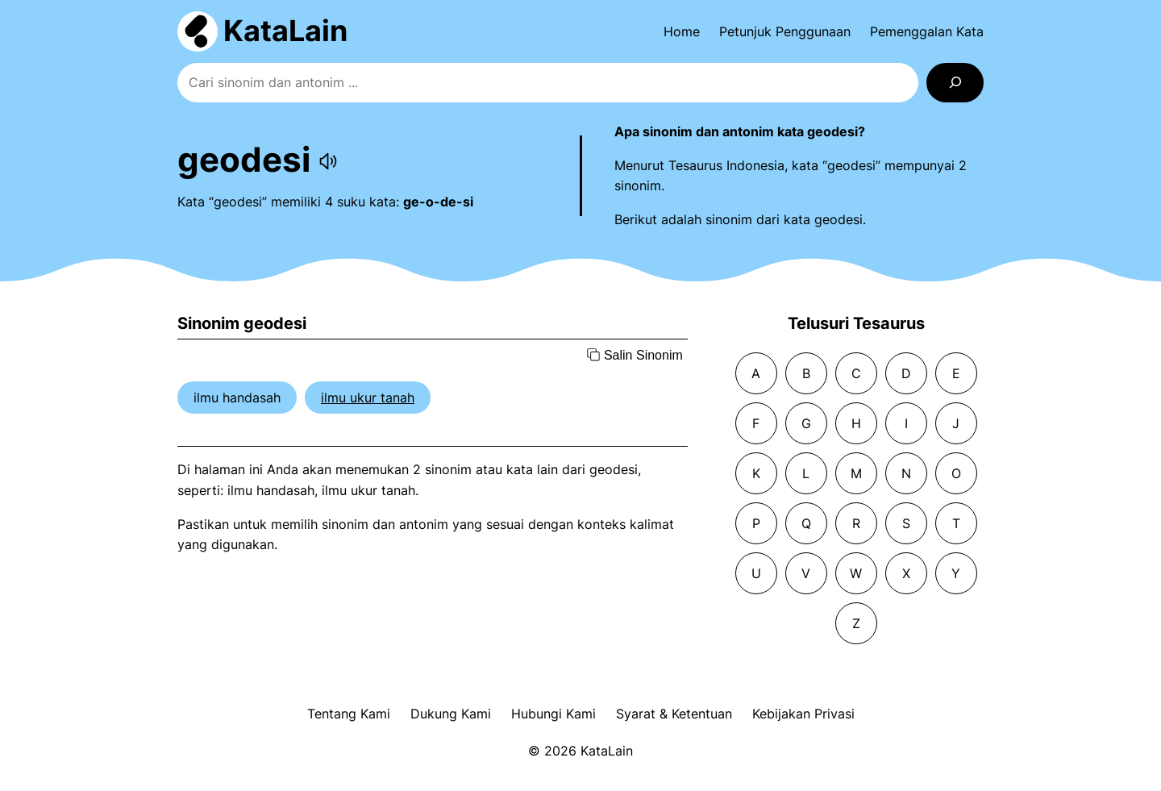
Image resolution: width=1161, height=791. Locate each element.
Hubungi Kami (553, 714)
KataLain (285, 30)
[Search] (955, 82)
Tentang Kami (348, 714)
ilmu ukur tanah (367, 397)
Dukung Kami (450, 714)
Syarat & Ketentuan (674, 714)
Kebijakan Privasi (803, 714)
